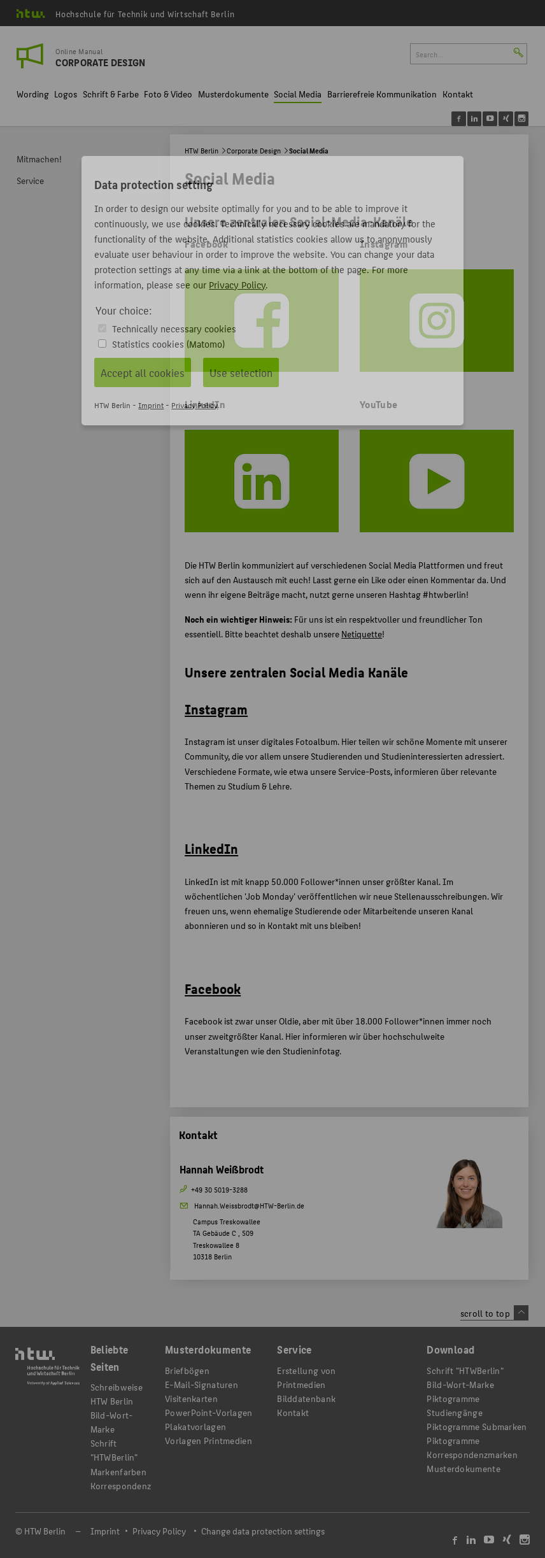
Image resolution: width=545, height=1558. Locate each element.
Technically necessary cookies (174, 328)
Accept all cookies (143, 372)
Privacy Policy (237, 284)
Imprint (151, 405)
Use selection (240, 372)
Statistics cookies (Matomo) (168, 343)
